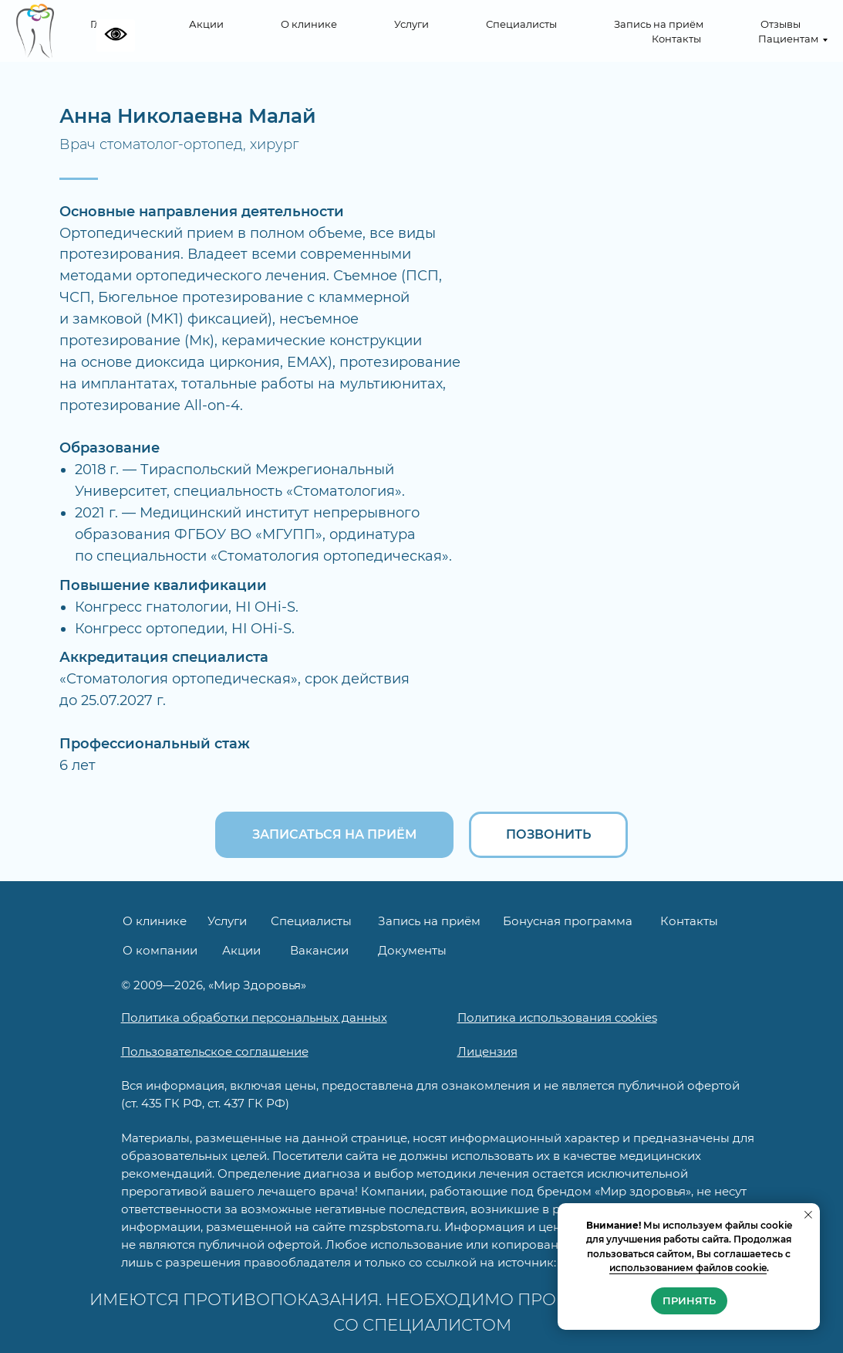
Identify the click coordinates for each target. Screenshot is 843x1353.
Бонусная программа (567, 921)
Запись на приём (429, 921)
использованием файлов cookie (688, 1267)
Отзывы (780, 24)
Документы (412, 950)
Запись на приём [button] (658, 24)
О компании (160, 950)
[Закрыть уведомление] (808, 1214)
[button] (334, 835)
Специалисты (521, 24)
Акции (206, 24)
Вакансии (319, 950)
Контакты (676, 38)
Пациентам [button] (788, 38)
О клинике (309, 24)
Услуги (411, 24)
